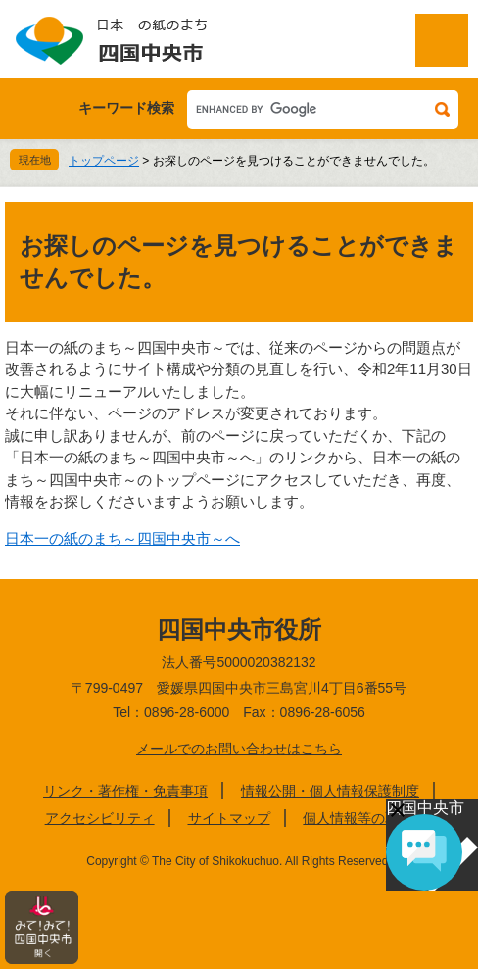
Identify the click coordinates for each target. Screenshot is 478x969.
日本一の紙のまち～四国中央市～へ (122, 538)
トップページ (104, 161)
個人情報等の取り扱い (371, 818)
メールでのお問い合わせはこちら (239, 748)
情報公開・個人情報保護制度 (330, 791)
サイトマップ (229, 818)
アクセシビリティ (100, 818)
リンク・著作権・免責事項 (125, 791)
